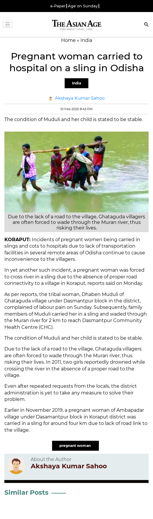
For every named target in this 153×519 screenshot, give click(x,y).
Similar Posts (26, 492)
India (76, 83)
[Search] (146, 25)
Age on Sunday (83, 6)
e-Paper (58, 6)
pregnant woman (75, 445)
